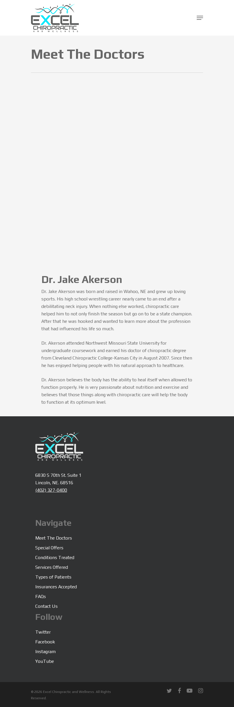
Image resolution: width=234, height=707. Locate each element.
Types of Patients (53, 577)
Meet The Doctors (53, 538)
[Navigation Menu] (200, 18)
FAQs (40, 596)
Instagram (45, 651)
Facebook (45, 641)
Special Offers (49, 547)
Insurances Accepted (56, 586)
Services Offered (51, 567)
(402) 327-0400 (51, 490)
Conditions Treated (54, 557)
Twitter (43, 632)
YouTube (44, 661)
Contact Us (46, 606)
